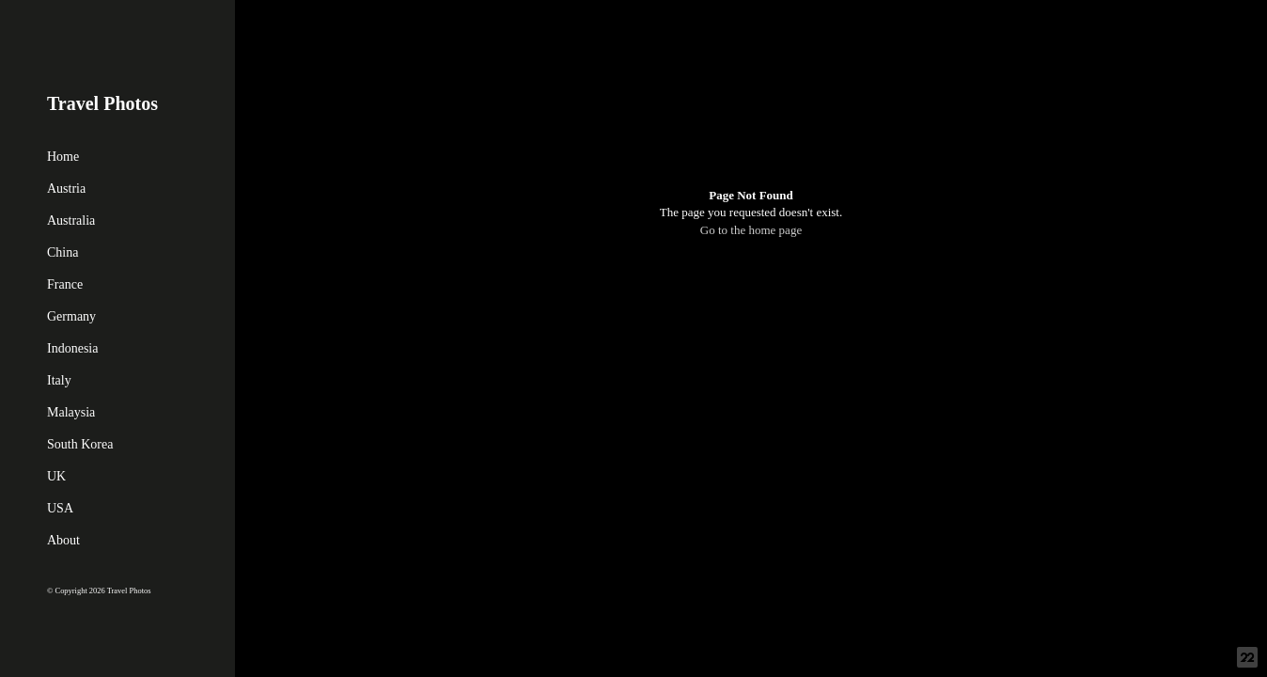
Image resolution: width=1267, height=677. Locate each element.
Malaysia (71, 412)
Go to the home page (751, 230)
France (65, 284)
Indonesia (72, 348)
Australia (71, 220)
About (63, 540)
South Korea (80, 444)
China (62, 252)
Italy (59, 380)
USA (60, 508)
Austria (66, 188)
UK (56, 476)
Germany (71, 316)
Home (63, 157)
